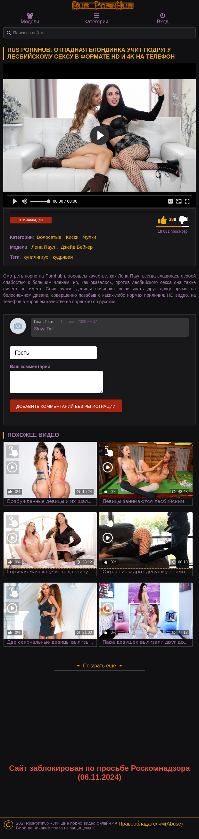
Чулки (89, 237)
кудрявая (63, 257)
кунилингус (36, 257)
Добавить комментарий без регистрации (66, 406)
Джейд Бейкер (77, 247)
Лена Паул (43, 247)
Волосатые (49, 237)
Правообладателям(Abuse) (151, 824)
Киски (72, 237)
